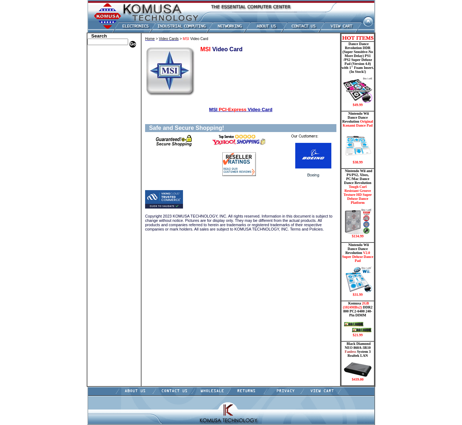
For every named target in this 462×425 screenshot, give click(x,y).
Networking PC (103, 130)
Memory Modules (105, 114)
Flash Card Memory (108, 109)
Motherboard (101, 125)
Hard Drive (99, 87)
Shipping (97, 152)
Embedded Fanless (106, 103)
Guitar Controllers (106, 174)
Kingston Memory (106, 71)
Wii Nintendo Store (107, 147)
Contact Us (99, 185)
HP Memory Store (106, 66)
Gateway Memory (105, 168)
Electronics (99, 98)
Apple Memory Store (108, 55)
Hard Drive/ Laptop (107, 93)
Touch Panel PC (104, 136)
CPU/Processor (103, 76)
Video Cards (100, 141)
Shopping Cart (103, 179)
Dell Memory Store (107, 60)
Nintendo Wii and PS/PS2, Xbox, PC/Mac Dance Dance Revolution (357, 203)
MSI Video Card (240, 109)
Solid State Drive (105, 158)
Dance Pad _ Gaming (108, 82)
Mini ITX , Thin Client (110, 120)
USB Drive (99, 163)
